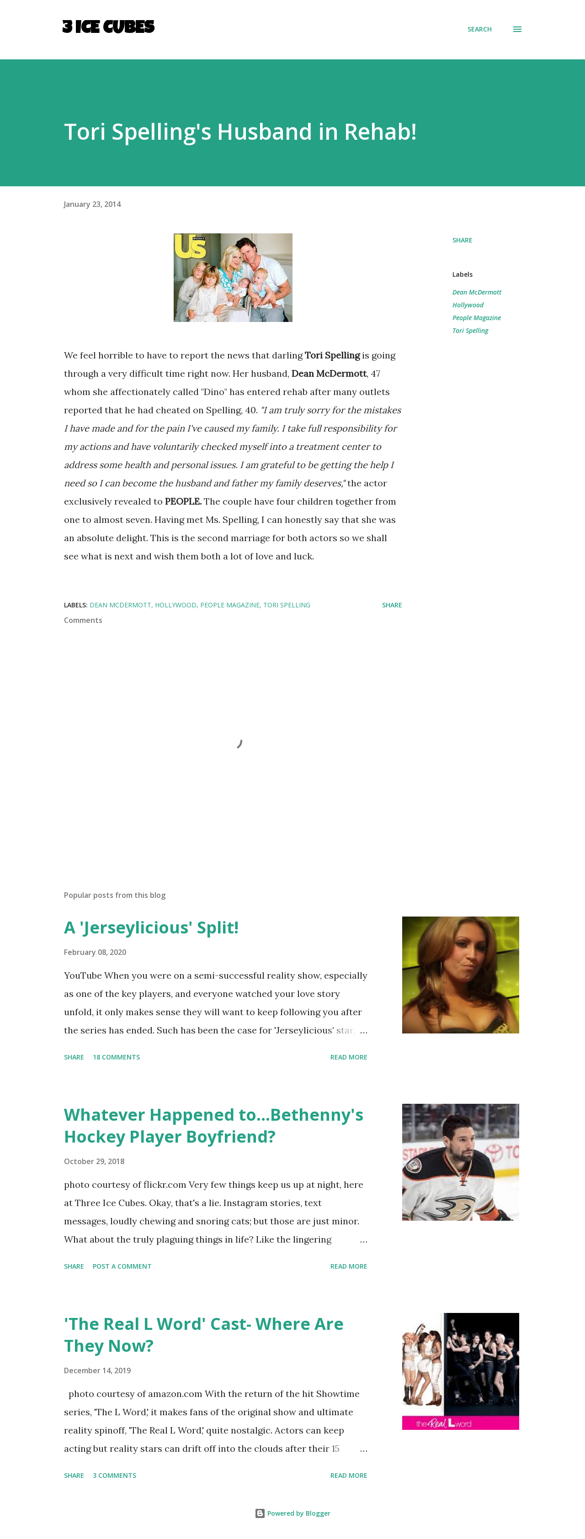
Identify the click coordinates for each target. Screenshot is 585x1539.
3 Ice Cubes (108, 29)
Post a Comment (122, 1266)
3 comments (114, 1475)
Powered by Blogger (292, 1513)
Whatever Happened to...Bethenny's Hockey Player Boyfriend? (213, 1125)
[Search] (480, 29)
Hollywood (468, 304)
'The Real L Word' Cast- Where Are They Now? (204, 1334)
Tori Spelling (470, 330)
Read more (348, 1057)
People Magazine (476, 317)
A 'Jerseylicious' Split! (151, 927)
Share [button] (462, 240)
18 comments (116, 1057)
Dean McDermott (476, 292)
